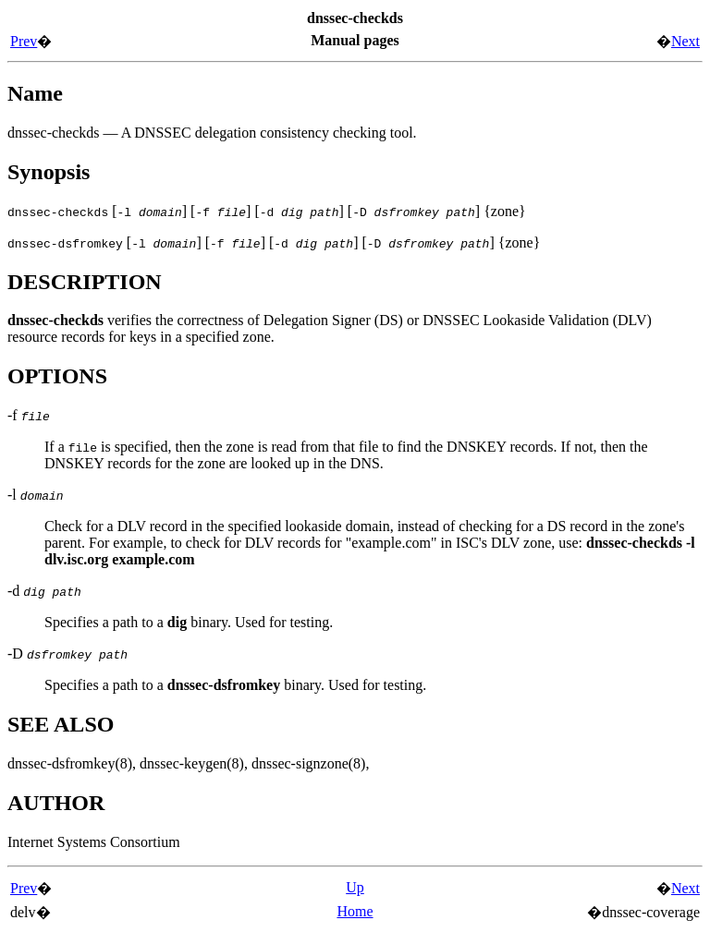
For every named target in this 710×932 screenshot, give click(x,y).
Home (355, 911)
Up (355, 887)
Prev (23, 41)
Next (685, 41)
